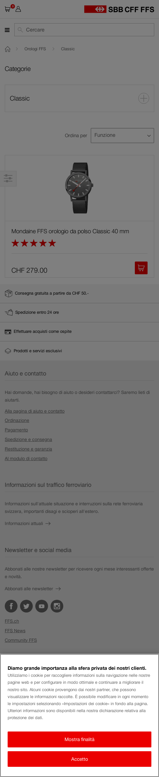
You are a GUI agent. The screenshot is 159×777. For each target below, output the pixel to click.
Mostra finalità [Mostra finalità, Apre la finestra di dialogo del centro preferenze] (79, 739)
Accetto (79, 759)
